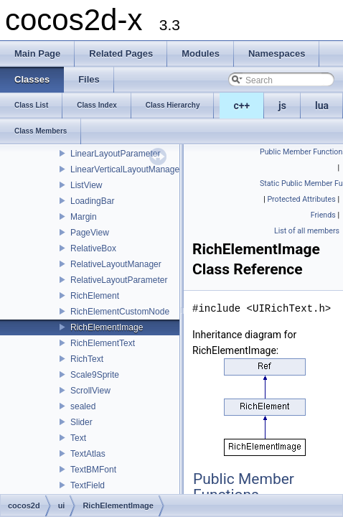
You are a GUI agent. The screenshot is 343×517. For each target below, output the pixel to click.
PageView (89, 233)
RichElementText (102, 343)
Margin (83, 217)
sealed (82, 406)
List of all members (306, 231)
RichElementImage (106, 327)
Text (78, 438)
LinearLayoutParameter (115, 154)
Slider (81, 422)
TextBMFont (93, 470)
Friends (323, 215)
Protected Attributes (301, 199)
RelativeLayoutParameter (118, 280)
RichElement (94, 296)
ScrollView (90, 391)
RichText (86, 359)
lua (322, 105)
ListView (86, 185)
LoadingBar (92, 201)
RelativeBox (93, 248)
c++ (242, 105)
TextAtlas (87, 454)
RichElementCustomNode (119, 312)
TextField (87, 485)
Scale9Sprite (94, 375)
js (282, 105)
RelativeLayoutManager (115, 264)
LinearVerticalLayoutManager (126, 169)
